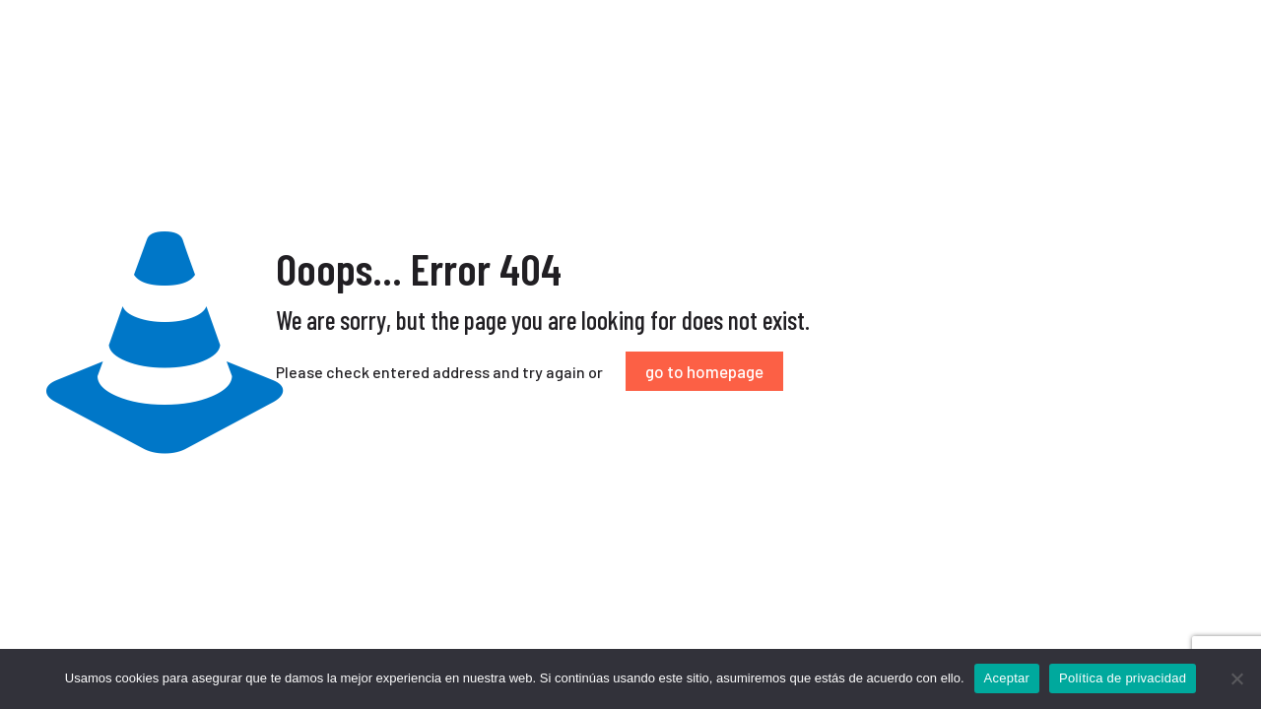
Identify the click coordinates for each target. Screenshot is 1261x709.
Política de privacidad (1122, 678)
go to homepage (704, 371)
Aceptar (1007, 678)
